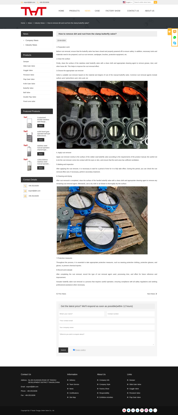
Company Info (104, 380)
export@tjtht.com (29, 2)
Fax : (22, 395)
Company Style (104, 384)
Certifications (74, 393)
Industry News (40, 23)
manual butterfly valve (121, 75)
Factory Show (113, 11)
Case (97, 11)
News (87, 11)
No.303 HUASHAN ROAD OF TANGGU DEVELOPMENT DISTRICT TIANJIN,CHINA (44, 381)
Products (74, 11)
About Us (149, 11)
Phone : (23, 391)
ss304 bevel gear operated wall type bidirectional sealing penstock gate (43, 134)
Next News (151, 294)
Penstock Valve (28, 75)
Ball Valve (26, 92)
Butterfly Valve (28, 88)
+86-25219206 (44, 2)
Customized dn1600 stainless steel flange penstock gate (43, 120)
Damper (26, 61)
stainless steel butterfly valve (89, 63)
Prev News (61, 294)
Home (61, 11)
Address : (24, 380)
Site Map (72, 397)
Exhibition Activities (106, 397)
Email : (23, 387)
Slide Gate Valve (29, 66)
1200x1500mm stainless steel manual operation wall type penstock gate (43, 162)
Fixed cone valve (29, 101)
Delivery (72, 380)
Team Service (74, 384)
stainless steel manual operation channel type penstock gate (43, 148)
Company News (32, 40)
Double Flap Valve (29, 97)
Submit (63, 350)
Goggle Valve (28, 70)
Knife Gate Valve (29, 84)
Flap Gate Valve (29, 79)
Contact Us (133, 11)
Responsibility (104, 393)
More (41, 126)
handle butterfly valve (103, 180)
